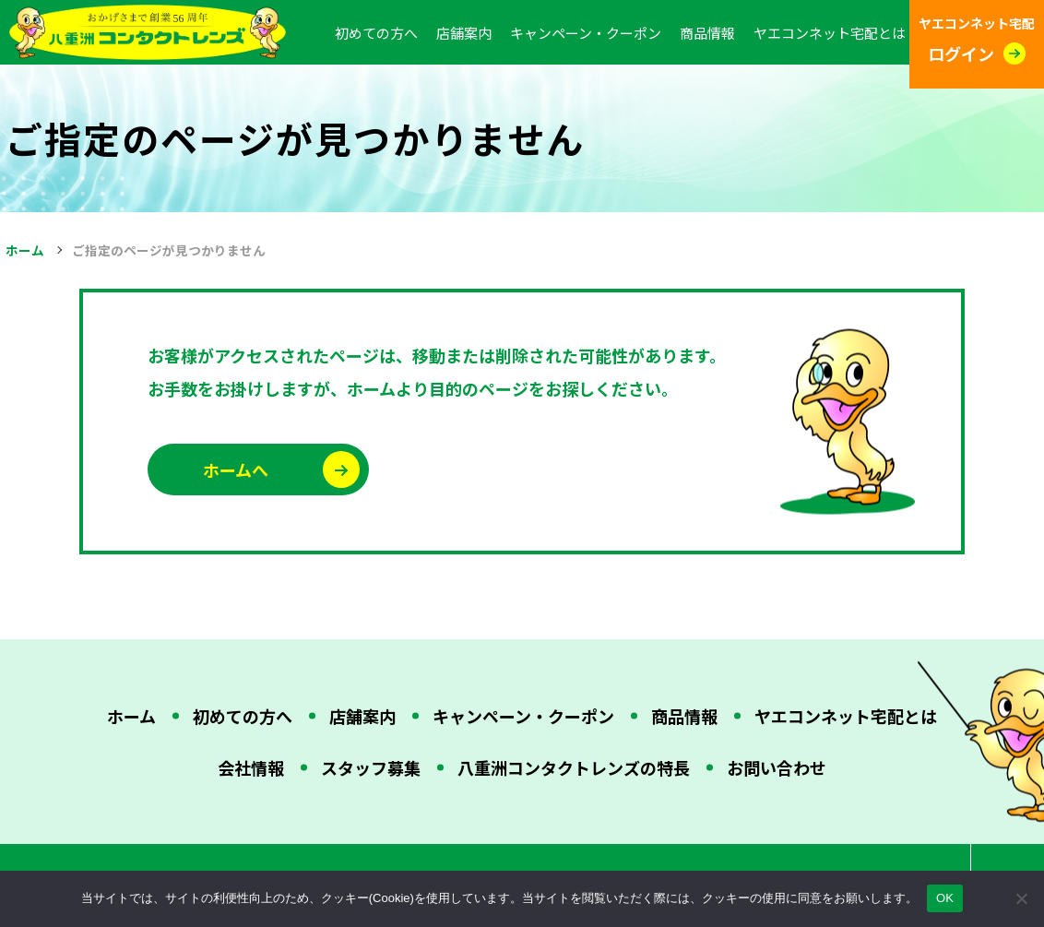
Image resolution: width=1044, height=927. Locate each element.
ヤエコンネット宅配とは (829, 32)
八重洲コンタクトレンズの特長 (573, 767)
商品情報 (707, 32)
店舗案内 (464, 32)
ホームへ (235, 469)
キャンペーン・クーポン (585, 32)
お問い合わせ (776, 767)
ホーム (25, 250)
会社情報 (251, 767)
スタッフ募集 (371, 767)
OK (945, 898)
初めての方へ (376, 32)
